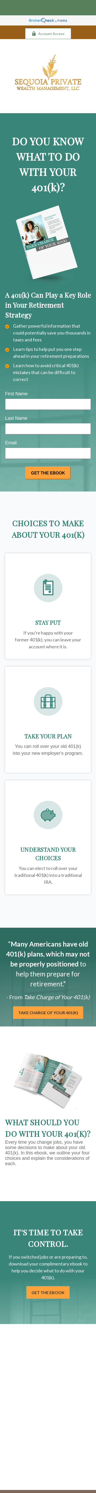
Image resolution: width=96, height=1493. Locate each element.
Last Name (16, 418)
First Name (16, 393)
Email (11, 442)
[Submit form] (47, 473)
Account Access (48, 33)
